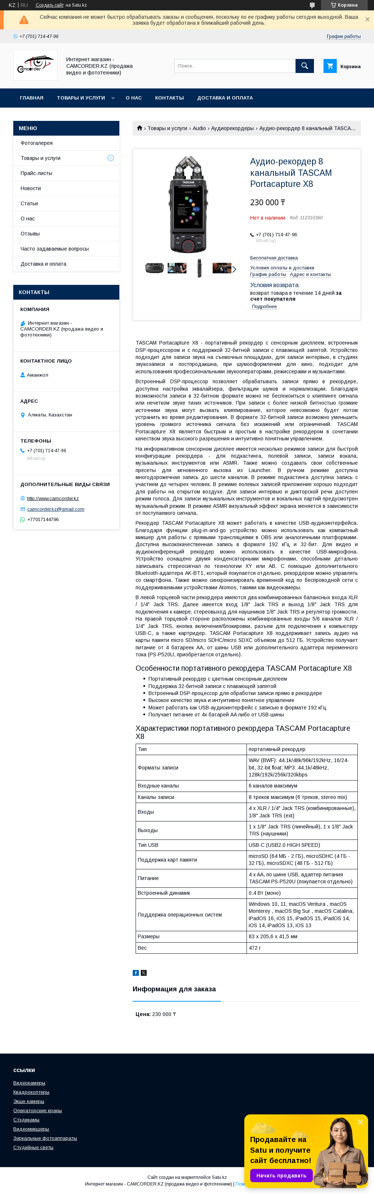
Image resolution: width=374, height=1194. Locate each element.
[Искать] (305, 66)
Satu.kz (219, 1177)
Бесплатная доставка (274, 258)
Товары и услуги (81, 98)
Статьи (29, 203)
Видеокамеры (29, 1083)
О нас (134, 98)
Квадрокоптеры (31, 1092)
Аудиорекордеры (232, 128)
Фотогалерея (37, 143)
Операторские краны (37, 1110)
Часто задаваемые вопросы (55, 249)
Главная (31, 98)
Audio (199, 128)
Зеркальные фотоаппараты (45, 1138)
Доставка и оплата (225, 98)
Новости (31, 188)
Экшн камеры (28, 1101)
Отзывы (30, 234)
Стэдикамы (26, 1120)
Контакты (169, 98)
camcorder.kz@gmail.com (55, 509)
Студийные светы (33, 1147)
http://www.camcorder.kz (53, 498)
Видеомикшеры (31, 1129)
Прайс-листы (36, 173)
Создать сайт (50, 5)
